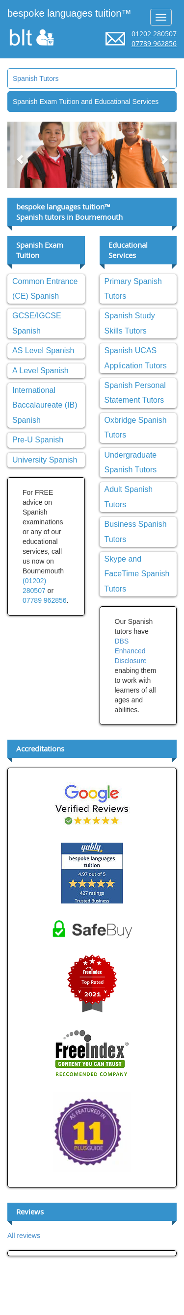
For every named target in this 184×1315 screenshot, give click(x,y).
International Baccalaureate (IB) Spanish (45, 405)
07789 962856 (154, 43)
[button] (20, 155)
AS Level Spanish (43, 350)
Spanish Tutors (35, 78)
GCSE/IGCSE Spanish (36, 323)
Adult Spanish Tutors (129, 496)
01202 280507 (154, 33)
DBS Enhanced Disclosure (131, 651)
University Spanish (45, 460)
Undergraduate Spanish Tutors (131, 462)
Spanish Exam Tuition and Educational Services (85, 101)
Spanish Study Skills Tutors (130, 323)
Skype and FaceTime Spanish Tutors (137, 574)
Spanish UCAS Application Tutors (136, 357)
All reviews (23, 1235)
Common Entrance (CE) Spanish (45, 288)
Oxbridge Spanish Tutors (136, 427)
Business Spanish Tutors (136, 531)
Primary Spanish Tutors (133, 288)
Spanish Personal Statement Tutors (135, 392)
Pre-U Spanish (37, 440)
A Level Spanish (40, 370)
